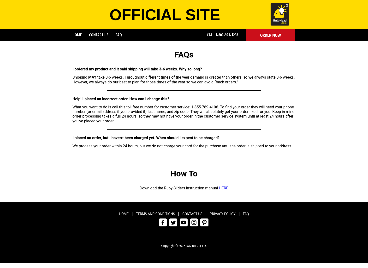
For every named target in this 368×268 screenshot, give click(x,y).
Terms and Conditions (155, 214)
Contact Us (98, 34)
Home (77, 34)
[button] (270, 35)
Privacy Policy (223, 214)
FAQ (119, 34)
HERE (223, 188)
